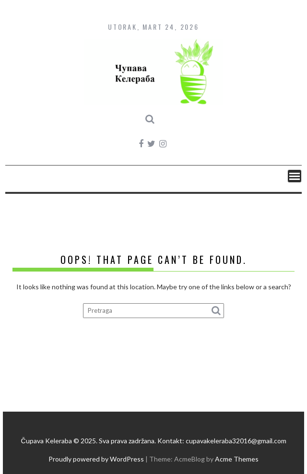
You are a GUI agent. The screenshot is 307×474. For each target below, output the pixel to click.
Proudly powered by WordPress (96, 459)
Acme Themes (237, 459)
